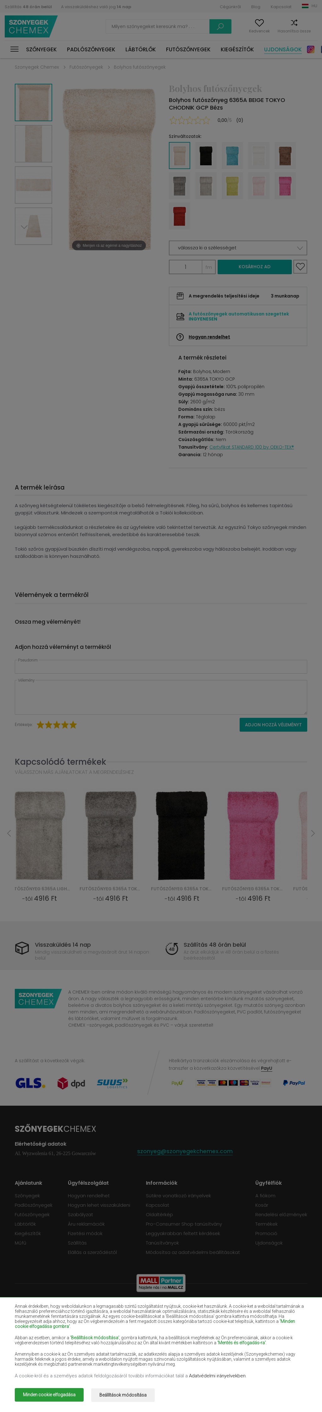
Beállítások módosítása (126, 1395)
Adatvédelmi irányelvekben (217, 1377)
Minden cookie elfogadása (49, 1395)
